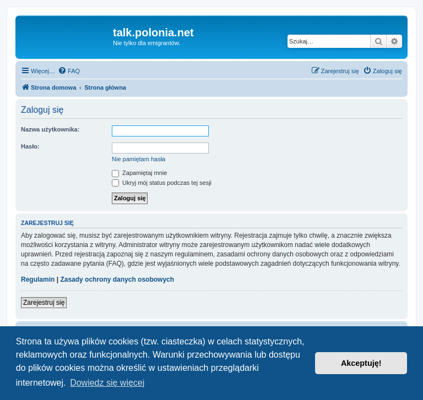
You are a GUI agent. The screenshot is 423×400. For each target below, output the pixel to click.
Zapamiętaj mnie (139, 172)
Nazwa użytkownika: (50, 129)
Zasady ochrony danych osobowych (117, 279)
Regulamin (38, 279)
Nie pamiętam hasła (138, 159)
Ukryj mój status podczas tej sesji (162, 182)
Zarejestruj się (43, 302)
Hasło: (30, 146)
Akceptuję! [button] (361, 363)
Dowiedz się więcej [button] (107, 382)
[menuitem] (69, 71)
